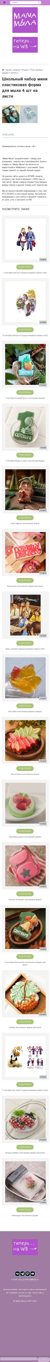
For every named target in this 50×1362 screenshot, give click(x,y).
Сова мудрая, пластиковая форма (25, 523)
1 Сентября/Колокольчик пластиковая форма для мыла (25, 963)
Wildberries (21, 167)
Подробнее (25, 267)
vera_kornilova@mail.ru (28, 1279)
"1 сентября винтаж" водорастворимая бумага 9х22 (25, 273)
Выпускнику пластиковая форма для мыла (25, 586)
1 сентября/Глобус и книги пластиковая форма (25, 461)
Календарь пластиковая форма (25, 1215)
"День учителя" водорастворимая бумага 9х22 (25, 649)
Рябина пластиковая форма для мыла (25, 1027)
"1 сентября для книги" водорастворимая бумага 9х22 (25, 1090)
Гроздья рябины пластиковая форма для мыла (25, 1153)
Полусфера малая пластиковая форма (25, 837)
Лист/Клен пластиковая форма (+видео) (25, 711)
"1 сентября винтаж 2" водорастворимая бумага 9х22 (25, 335)
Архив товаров (13, 69)
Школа (14, 72)
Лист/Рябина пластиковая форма (25, 774)
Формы (25, 69)
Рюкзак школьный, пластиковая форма (25, 899)
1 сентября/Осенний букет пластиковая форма (25, 398)
